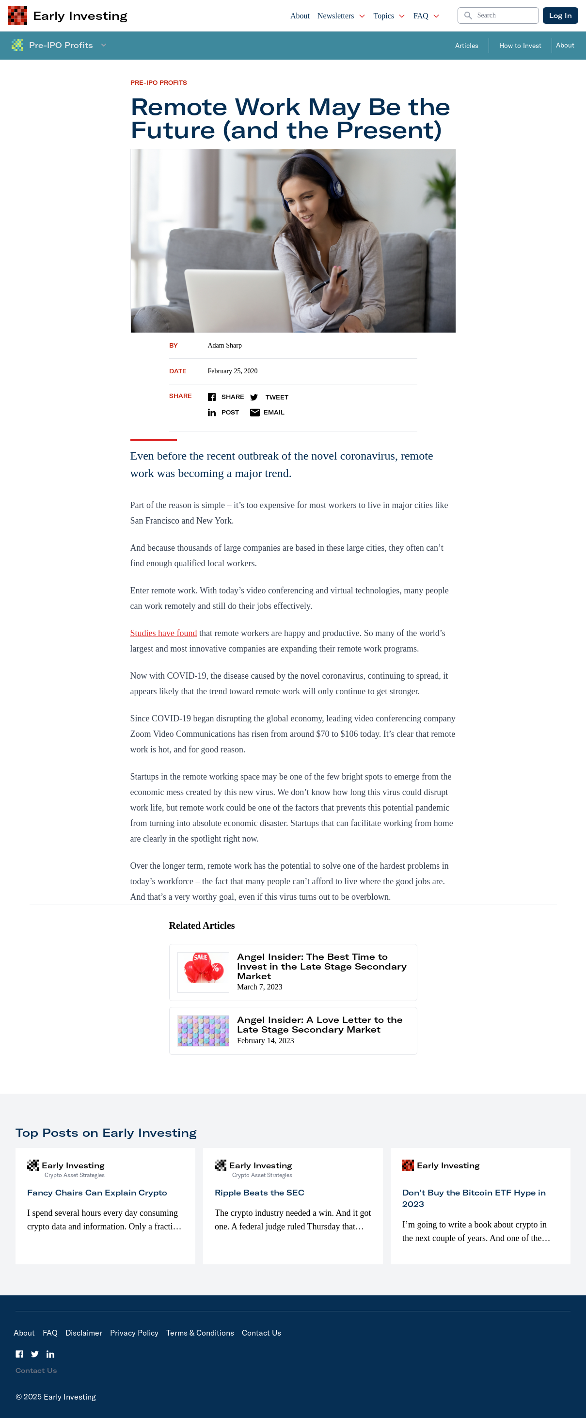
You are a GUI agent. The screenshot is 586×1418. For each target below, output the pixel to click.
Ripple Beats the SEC (259, 1192)
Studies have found (163, 633)
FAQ (426, 16)
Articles (466, 45)
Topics (390, 16)
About (300, 16)
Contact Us (261, 1333)
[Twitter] (35, 1354)
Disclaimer (83, 1333)
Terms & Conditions (200, 1333)
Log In (560, 15)
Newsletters (341, 16)
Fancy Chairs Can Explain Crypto (97, 1192)
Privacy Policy (134, 1333)
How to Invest (520, 45)
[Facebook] (19, 1354)
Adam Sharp (225, 345)
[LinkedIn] (50, 1354)
